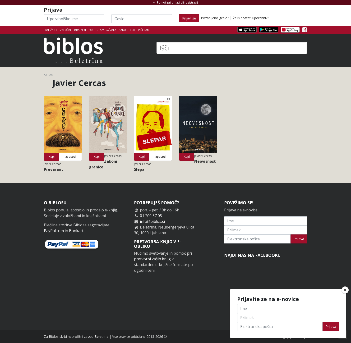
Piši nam (143, 30)
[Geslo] (141, 18)
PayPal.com (54, 230)
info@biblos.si (152, 221)
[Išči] (232, 48)
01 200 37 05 (151, 215)
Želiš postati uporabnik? (251, 18)
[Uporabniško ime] (74, 18)
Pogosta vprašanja (102, 30)
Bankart (76, 230)
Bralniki (80, 30)
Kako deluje (127, 30)
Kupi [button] (52, 157)
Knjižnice (51, 30)
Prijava (299, 239)
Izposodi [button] (70, 157)
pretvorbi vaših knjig (152, 259)
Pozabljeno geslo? (215, 18)
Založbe (66, 30)
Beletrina (101, 336)
